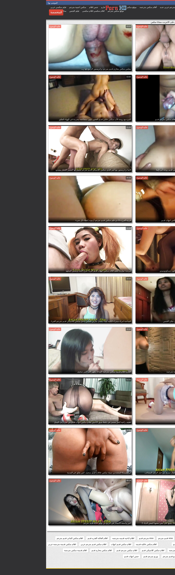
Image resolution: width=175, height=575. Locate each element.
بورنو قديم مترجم (124, 556)
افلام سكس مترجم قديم (80, 550)
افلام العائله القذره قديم (51, 538)
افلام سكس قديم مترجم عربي (47, 544)
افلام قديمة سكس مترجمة (29, 550)
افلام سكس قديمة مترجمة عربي (16, 544)
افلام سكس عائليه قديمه (100, 544)
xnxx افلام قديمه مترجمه (161, 538)
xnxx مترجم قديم (100, 538)
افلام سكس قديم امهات (75, 544)
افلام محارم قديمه (164, 556)
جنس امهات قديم (85, 556)
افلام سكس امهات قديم (161, 544)
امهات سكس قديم (143, 556)
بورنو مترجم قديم (104, 556)
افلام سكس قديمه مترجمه (134, 550)
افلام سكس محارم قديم (55, 550)
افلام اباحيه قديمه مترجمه (77, 538)
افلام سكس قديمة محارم (161, 550)
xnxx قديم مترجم (119, 538)
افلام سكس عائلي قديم (137, 544)
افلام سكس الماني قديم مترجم (24, 538)
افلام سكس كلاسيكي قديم (107, 550)
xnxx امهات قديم (138, 538)
